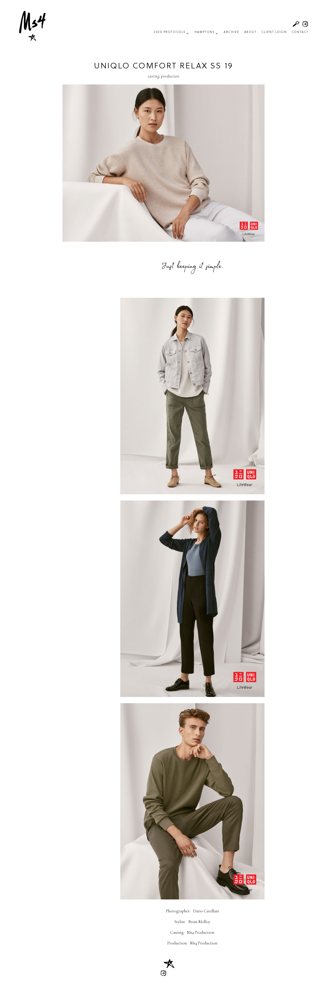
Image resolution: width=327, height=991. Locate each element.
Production (170, 76)
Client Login (274, 32)
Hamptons (205, 32)
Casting (153, 76)
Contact (300, 32)
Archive (231, 32)
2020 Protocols (170, 32)
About (250, 32)
